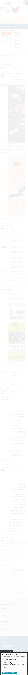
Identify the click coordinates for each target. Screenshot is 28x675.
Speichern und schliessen (9, 672)
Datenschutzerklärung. (14, 659)
